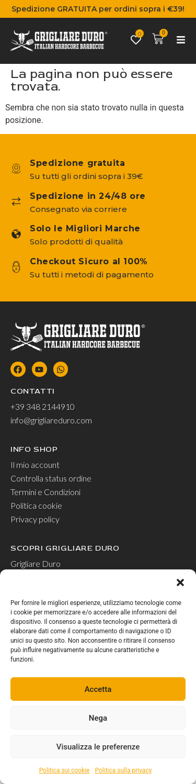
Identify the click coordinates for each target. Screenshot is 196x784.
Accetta (98, 689)
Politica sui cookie (64, 770)
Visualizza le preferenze (98, 747)
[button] (180, 582)
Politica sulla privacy (123, 770)
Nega (98, 718)
